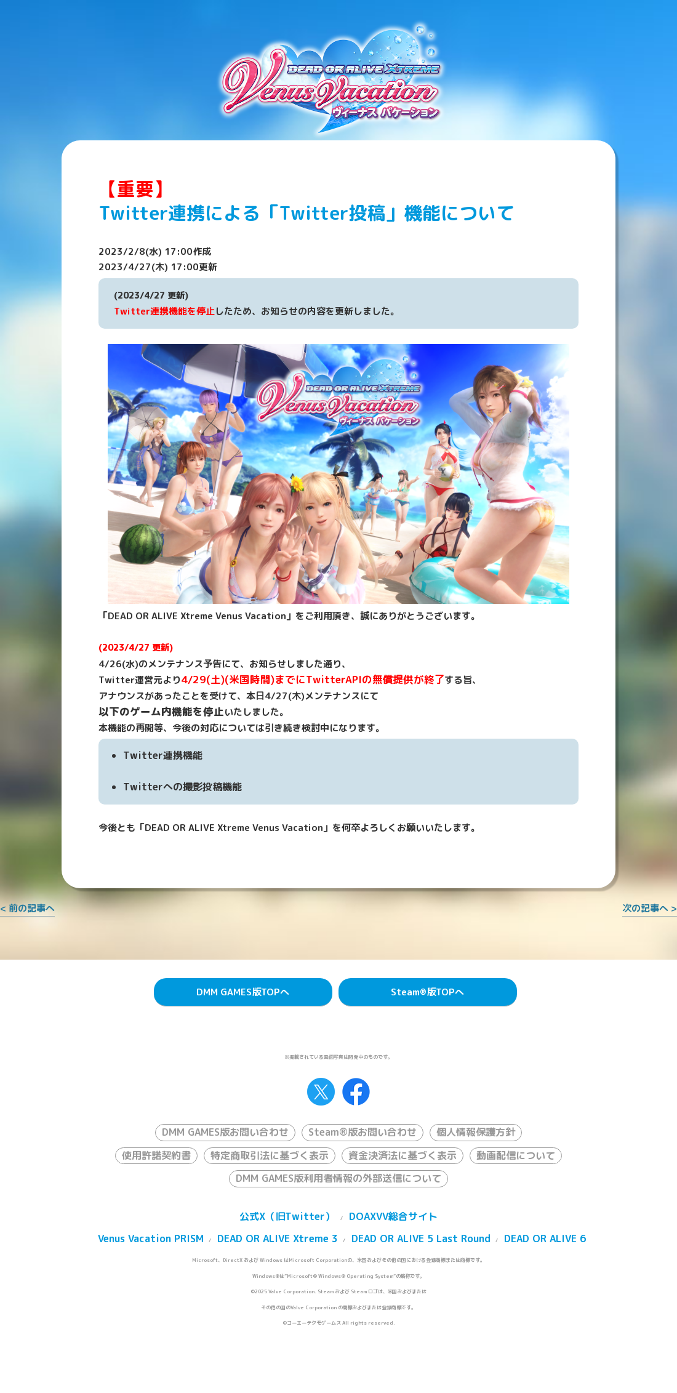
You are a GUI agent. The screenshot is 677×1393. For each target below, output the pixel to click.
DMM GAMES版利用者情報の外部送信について (338, 1178)
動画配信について (515, 1155)
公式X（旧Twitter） (287, 1216)
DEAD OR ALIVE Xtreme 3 (277, 1238)
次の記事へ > (649, 908)
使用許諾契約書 (156, 1155)
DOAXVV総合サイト (393, 1216)
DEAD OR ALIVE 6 (545, 1238)
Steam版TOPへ (427, 992)
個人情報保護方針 (475, 1132)
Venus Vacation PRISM (151, 1238)
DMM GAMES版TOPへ (242, 992)
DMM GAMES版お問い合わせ (225, 1132)
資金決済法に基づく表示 (402, 1155)
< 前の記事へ (27, 908)
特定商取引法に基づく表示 (269, 1155)
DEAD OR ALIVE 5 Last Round (421, 1238)
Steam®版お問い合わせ (362, 1132)
